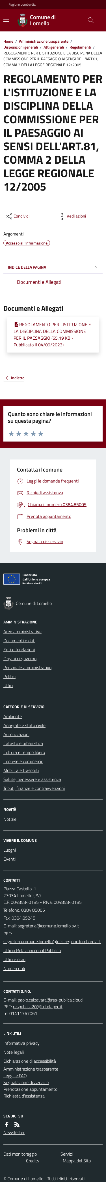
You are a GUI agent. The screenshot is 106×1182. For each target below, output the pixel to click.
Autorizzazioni (16, 734)
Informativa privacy (21, 1043)
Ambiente (12, 716)
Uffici (8, 685)
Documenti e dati (19, 640)
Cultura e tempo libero (24, 752)
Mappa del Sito (77, 1160)
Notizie (9, 819)
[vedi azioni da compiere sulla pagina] (72, 216)
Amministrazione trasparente (43, 41)
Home (8, 41)
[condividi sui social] (17, 216)
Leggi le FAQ (15, 1075)
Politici (9, 676)
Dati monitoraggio (20, 1154)
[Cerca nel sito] (88, 20)
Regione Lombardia (22, 4)
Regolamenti (80, 47)
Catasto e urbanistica (23, 743)
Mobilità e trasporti (21, 770)
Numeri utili (14, 968)
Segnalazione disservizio (26, 1082)
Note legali (13, 1052)
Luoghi (9, 850)
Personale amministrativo (27, 667)
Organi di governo (19, 658)
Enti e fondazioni (19, 649)
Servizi (66, 1154)
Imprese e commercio (23, 761)
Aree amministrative (22, 631)
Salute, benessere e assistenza (32, 779)
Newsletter (14, 1132)
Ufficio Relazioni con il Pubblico (32, 950)
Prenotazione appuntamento (30, 1089)
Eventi (9, 859)
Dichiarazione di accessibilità (29, 1061)
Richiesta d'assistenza (24, 1095)
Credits (32, 1160)
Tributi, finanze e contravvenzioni (34, 788)
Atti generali (54, 47)
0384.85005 (33, 910)
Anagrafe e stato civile (24, 725)
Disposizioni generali (20, 47)
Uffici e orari (14, 959)
